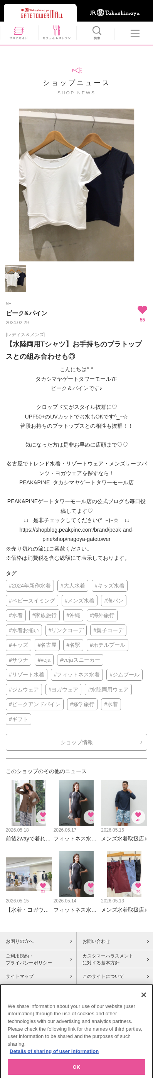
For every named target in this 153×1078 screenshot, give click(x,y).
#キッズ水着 (110, 586)
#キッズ (18, 645)
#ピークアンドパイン (35, 704)
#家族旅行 (44, 615)
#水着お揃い (24, 630)
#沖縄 (73, 615)
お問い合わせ (96, 941)
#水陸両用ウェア (108, 689)
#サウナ (18, 660)
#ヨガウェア (64, 689)
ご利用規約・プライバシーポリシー (29, 959)
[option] (76, 185)
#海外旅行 (102, 615)
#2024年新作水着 (30, 586)
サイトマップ (20, 976)
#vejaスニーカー (80, 660)
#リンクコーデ (66, 630)
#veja (44, 660)
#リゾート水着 (26, 674)
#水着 (16, 615)
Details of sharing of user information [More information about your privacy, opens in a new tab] (54, 1057)
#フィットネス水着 (77, 674)
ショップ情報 (77, 742)
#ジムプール (124, 674)
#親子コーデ (108, 630)
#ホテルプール (107, 645)
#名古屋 (47, 645)
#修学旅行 (82, 704)
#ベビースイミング (32, 601)
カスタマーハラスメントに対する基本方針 (107, 959)
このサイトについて (103, 976)
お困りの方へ (20, 941)
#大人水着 (73, 586)
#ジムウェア (24, 689)
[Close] (143, 1000)
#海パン (113, 601)
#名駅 (73, 645)
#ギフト (18, 719)
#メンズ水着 (80, 601)
